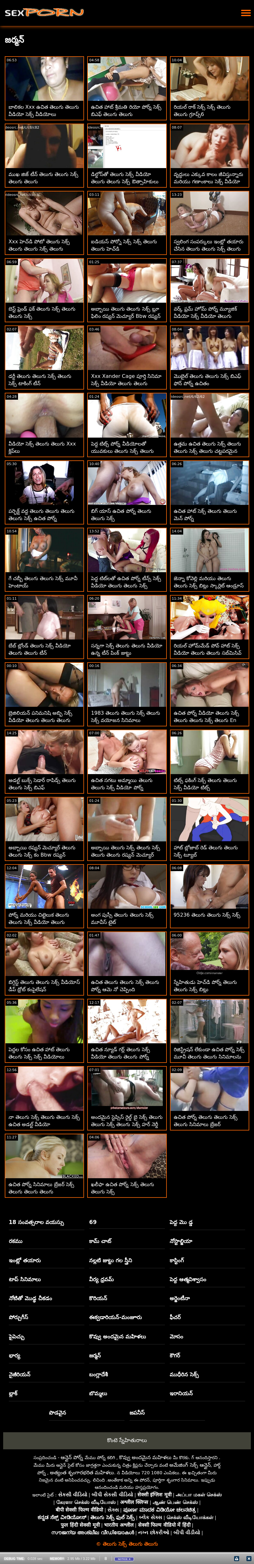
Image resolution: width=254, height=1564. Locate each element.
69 (93, 1222)
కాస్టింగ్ (177, 1260)
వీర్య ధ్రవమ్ (101, 1279)
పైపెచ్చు (16, 1336)
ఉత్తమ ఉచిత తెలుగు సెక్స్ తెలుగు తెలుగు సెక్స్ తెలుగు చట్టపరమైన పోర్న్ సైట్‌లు (207, 451)
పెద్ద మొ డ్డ (181, 1222)
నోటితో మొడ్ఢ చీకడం (30, 1298)
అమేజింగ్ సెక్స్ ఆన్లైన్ (189, 1465)
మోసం (176, 1336)
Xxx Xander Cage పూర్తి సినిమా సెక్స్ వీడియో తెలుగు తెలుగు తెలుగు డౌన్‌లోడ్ (126, 383)
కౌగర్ (175, 1355)
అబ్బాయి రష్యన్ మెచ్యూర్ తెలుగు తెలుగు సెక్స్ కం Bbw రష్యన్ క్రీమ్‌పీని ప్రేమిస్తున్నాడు (42, 855)
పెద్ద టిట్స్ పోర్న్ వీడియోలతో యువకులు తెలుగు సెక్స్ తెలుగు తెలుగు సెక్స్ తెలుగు (122, 451)
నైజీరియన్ (19, 1374)
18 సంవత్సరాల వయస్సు (36, 1222)
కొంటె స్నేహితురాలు (127, 1440)
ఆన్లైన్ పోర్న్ (72, 1457)
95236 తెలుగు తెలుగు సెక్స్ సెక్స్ (207, 915)
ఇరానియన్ (181, 1393)
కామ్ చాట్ (100, 1241)
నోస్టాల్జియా (181, 1241)
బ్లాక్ (13, 1393)
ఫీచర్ (175, 1317)
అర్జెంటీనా (180, 1298)
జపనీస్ (137, 1412)
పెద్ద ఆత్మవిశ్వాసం (188, 1279)
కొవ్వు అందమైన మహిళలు (117, 1336)
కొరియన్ (98, 1298)
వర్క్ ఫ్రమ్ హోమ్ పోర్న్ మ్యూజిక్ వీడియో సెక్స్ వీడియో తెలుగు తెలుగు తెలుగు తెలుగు (205, 316)
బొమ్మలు (98, 1393)
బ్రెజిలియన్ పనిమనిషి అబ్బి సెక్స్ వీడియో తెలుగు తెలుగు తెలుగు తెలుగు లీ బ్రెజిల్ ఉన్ (40, 720)
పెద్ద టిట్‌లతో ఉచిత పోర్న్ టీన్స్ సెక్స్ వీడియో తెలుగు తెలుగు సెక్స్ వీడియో (126, 585)
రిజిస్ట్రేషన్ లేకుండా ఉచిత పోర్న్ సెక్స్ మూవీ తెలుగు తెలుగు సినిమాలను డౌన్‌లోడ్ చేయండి (209, 1056)
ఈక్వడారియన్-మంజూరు (115, 1317)
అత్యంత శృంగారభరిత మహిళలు (82, 1473)
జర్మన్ (95, 1355)
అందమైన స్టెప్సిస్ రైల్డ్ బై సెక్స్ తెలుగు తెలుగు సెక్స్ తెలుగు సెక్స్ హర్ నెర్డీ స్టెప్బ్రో (126, 1124)
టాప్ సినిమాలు (25, 1279)
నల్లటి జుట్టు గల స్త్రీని (110, 1260)
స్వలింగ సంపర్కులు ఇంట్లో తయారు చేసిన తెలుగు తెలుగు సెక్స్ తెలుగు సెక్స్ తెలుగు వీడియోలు (209, 249)
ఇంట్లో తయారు (25, 1260)
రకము (15, 1241)
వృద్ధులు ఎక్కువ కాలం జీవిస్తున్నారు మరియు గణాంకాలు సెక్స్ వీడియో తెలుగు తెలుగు (208, 181)
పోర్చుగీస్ (18, 1317)
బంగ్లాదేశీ (98, 1374)
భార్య (14, 1355)
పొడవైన (57, 1412)
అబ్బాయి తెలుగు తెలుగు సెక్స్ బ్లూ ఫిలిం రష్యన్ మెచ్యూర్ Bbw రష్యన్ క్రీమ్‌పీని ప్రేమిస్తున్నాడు (125, 316)
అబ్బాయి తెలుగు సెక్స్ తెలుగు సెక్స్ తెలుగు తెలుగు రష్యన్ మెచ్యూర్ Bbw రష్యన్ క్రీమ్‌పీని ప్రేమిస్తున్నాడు (126, 855)
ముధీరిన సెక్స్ (184, 1374)
